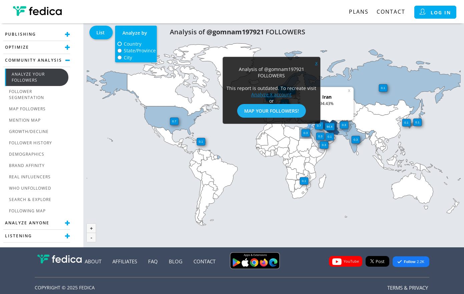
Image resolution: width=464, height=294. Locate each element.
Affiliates (124, 261)
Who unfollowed (30, 188)
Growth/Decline (29, 131)
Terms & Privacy (407, 287)
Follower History (30, 143)
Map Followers (27, 109)
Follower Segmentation (26, 94)
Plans (359, 11)
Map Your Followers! (271, 111)
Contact (391, 11)
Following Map (27, 211)
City (128, 57)
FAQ (153, 261)
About (93, 261)
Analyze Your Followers (28, 77)
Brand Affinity (27, 165)
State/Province (140, 50)
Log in (435, 12)
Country (132, 44)
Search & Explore (30, 199)
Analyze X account (271, 94)
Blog (175, 261)
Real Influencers (30, 177)
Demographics (26, 154)
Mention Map (25, 120)
